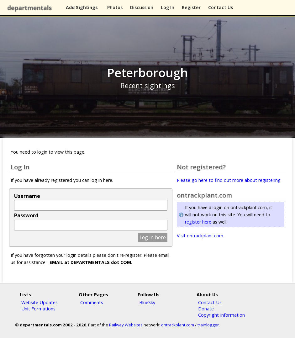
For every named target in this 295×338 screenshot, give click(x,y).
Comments (91, 302)
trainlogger (208, 325)
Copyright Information (221, 315)
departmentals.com (31, 8)
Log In (167, 7)
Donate (206, 308)
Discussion (141, 7)
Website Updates (39, 302)
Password (26, 215)
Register (191, 7)
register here (198, 222)
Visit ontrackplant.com (200, 236)
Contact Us (220, 7)
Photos (115, 7)
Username (27, 196)
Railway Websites (126, 325)
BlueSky (147, 302)
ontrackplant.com (177, 325)
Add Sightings (82, 7)
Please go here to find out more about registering (229, 180)
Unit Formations (38, 308)
